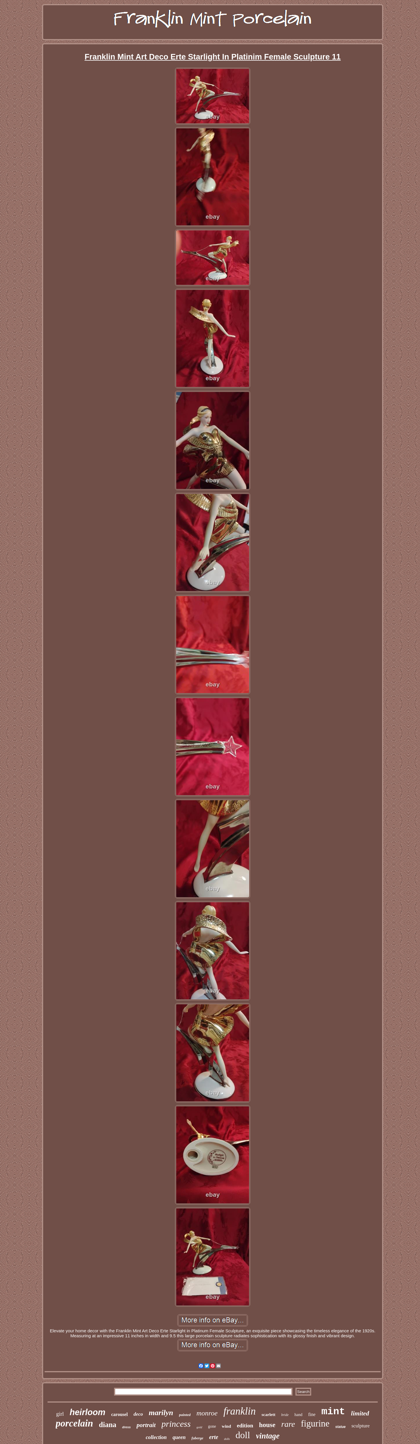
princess (176, 1424)
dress (126, 1427)
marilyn (161, 1412)
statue (340, 1427)
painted (185, 1415)
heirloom (87, 1412)
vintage (267, 1435)
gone (212, 1426)
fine (312, 1414)
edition (245, 1425)
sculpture (360, 1426)
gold (199, 1427)
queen (179, 1437)
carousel (119, 1414)
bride (284, 1415)
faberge (197, 1438)
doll (243, 1435)
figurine (315, 1423)
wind (226, 1426)
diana (107, 1425)
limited (360, 1413)
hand (298, 1415)
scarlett (268, 1414)
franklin (239, 1411)
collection (156, 1437)
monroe (206, 1413)
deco (138, 1414)
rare (288, 1424)
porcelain (74, 1423)
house (267, 1425)
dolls (227, 1439)
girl (60, 1414)
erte (213, 1437)
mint (333, 1411)
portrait (145, 1425)
